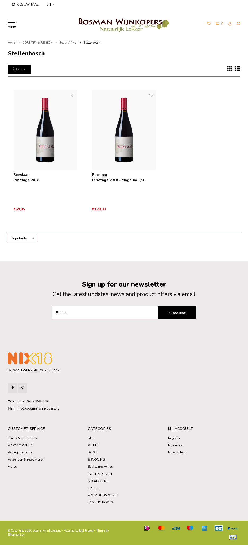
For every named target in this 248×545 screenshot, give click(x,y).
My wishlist (176, 452)
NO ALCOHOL (98, 481)
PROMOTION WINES (103, 495)
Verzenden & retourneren (26, 459)
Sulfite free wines (100, 467)
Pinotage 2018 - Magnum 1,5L (118, 180)
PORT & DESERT (100, 474)
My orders (175, 445)
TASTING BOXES (100, 502)
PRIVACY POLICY (20, 445)
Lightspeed (86, 531)
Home (11, 43)
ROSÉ (92, 452)
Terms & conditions (22, 438)
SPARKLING (96, 459)
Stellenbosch (92, 43)
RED (91, 438)
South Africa (68, 43)
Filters (19, 69)
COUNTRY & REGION (37, 43)
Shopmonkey (16, 535)
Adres (12, 467)
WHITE (93, 445)
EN (50, 4)
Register (174, 438)
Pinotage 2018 (26, 180)
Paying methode (20, 452)
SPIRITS (93, 488)
